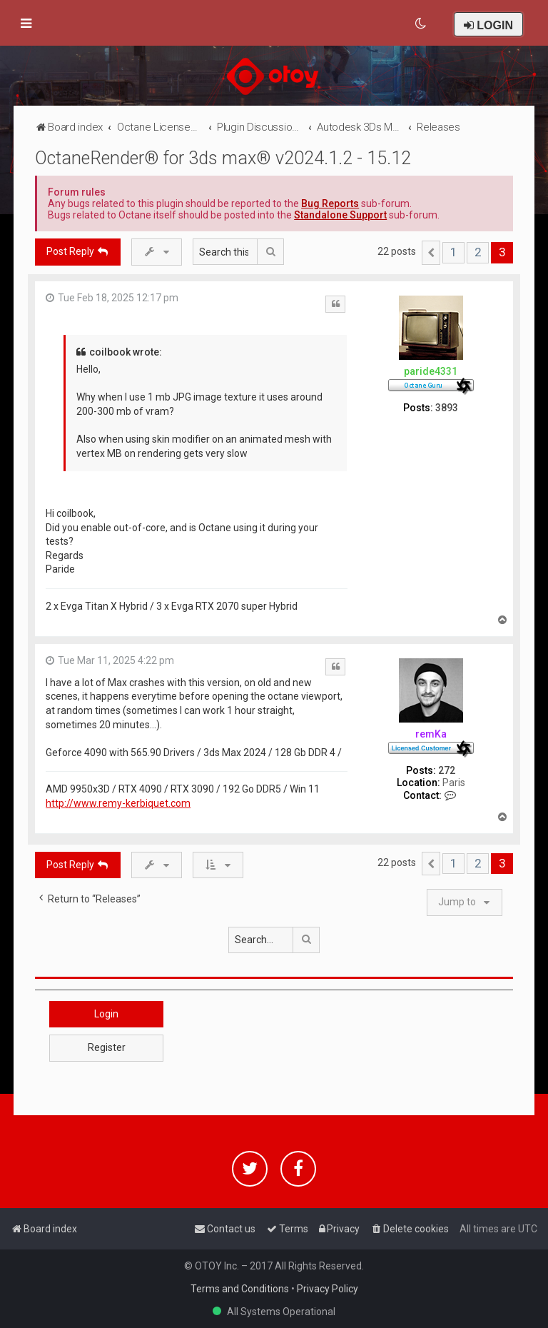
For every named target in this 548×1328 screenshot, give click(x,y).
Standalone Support (340, 215)
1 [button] (453, 252)
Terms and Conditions (240, 1288)
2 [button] (478, 252)
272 (446, 770)
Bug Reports (330, 203)
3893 (446, 407)
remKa (431, 734)
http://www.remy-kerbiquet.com (118, 803)
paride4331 (430, 371)
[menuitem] (421, 23)
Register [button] (107, 1047)
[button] (431, 253)
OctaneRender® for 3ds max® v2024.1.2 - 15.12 (223, 158)
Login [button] (106, 1014)
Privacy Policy (327, 1288)
